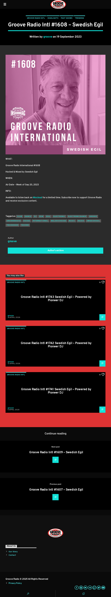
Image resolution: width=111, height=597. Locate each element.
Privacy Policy (15, 583)
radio (81, 221)
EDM (41, 216)
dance (28, 216)
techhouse (12, 225)
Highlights (53, 18)
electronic (59, 216)
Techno (25, 225)
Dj (35, 216)
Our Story (13, 552)
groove (47, 37)
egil (48, 216)
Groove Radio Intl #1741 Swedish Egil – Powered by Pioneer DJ (56, 391)
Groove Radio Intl (36, 18)
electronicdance (77, 216)
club (19, 216)
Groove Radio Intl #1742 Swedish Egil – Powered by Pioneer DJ (56, 345)
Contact (12, 555)
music (72, 221)
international (40, 221)
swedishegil (93, 221)
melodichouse (58, 221)
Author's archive (56, 250)
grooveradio (14, 221)
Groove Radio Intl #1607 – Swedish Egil (56, 490)
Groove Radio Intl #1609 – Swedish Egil (56, 452)
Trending (79, 18)
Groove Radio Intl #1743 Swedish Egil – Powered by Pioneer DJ (56, 298)
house (26, 221)
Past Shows (66, 18)
